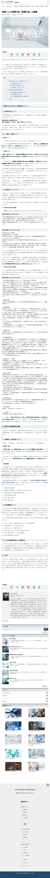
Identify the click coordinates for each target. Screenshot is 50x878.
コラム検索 (5, 626)
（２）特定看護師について (16, 94)
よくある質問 (25, 817)
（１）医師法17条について (16, 83)
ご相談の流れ (25, 852)
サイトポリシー (25, 863)
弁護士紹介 (25, 834)
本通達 (5, 211)
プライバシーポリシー (25, 866)
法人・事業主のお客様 (25, 829)
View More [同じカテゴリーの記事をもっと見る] (44, 686)
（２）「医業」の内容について (17, 85)
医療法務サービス (25, 806)
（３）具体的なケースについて (17, 87)
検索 (46, 629)
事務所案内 (25, 837)
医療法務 (25, 701)
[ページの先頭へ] (47, 785)
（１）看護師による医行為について (18, 92)
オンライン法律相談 (25, 855)
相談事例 (25, 809)
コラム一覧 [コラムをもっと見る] (44, 632)
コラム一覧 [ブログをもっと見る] (4, 620)
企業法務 (25, 695)
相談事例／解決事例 (25, 844)
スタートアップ (25, 698)
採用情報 (25, 859)
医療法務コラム (25, 815)
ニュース (25, 841)
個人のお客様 (25, 832)
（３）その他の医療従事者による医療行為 (19, 96)
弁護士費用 (25, 812)
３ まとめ (9, 98)
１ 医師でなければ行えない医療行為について (18, 81)
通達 (22, 270)
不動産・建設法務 (25, 693)
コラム (25, 850)
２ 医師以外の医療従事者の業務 (14, 90)
